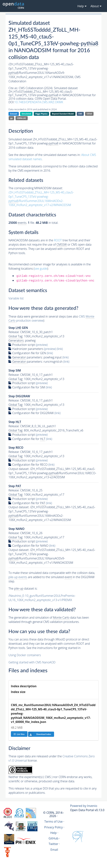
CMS (80, 113)
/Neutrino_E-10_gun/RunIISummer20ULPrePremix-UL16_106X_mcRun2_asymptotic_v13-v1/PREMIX (41, 598)
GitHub (53, 838)
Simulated (26, 113)
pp (11, 118)
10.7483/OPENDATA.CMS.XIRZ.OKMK (38, 102)
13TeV (89, 113)
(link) (60, 349)
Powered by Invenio (83, 806)
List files (19, 734)
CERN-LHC (21, 118)
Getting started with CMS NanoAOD (32, 662)
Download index (39, 734)
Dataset (13, 113)
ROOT (58, 240)
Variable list (16, 298)
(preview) (42, 345)
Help (53, 833)
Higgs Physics (41, 113)
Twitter (53, 844)
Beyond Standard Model (63, 113)
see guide (40, 268)
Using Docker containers (24, 655)
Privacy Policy (53, 827)
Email (54, 850)
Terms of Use (53, 821)
